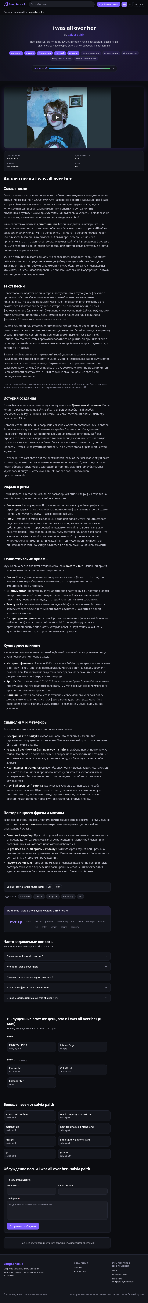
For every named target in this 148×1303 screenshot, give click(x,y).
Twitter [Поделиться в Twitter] (39, 896)
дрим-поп (16, 53)
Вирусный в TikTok (61, 58)
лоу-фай (60, 53)
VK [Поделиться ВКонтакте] (80, 896)
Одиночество (130, 53)
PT (136, 4)
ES (130, 4)
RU (124, 4)
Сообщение (13, 1198)
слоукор (73, 53)
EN (141, 4)
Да (49, 886)
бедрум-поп (45, 53)
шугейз (30, 53)
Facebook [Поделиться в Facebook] (25, 896)
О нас (115, 1270)
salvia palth (19, 12)
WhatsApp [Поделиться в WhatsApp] (68, 896)
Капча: (65, 1185)
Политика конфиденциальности (123, 1280)
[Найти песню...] (62, 4)
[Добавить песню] (108, 4)
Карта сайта (80, 1271)
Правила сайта (119, 1274)
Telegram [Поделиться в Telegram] (52, 896)
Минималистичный (86, 58)
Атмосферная (111, 53)
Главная (8, 12)
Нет (58, 886)
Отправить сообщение (23, 1226)
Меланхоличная (91, 53)
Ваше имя (13, 1185)
